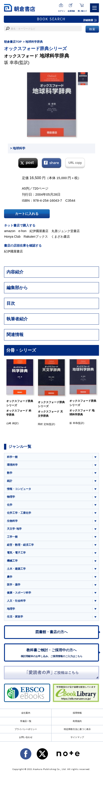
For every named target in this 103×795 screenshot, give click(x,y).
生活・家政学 (15, 616)
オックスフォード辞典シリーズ (35, 48)
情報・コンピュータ (19, 489)
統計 (9, 480)
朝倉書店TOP (13, 41)
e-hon (22, 231)
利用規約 (77, 721)
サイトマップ (77, 737)
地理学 (11, 608)
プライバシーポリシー (26, 729)
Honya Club (12, 236)
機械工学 (12, 560)
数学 (9, 472)
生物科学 (12, 520)
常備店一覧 (25, 721)
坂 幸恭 (11, 62)
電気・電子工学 (16, 552)
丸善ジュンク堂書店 (66, 231)
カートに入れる (27, 214)
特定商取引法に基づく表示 (77, 729)
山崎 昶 (10, 423)
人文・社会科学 (16, 600)
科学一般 (12, 457)
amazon (9, 231)
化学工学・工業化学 (19, 512)
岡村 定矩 (43, 424)
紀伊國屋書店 (39, 231)
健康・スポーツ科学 (19, 592)
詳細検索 (90, 20)
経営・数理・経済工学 (20, 544)
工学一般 (12, 536)
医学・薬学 (13, 584)
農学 (9, 576)
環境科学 (12, 464)
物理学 (11, 496)
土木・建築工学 (16, 568)
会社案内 (25, 713)
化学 (9, 504)
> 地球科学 (17, 148)
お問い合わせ (25, 737)
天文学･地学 (14, 528)
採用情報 (77, 713)
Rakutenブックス (36, 236)
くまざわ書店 (60, 236)
